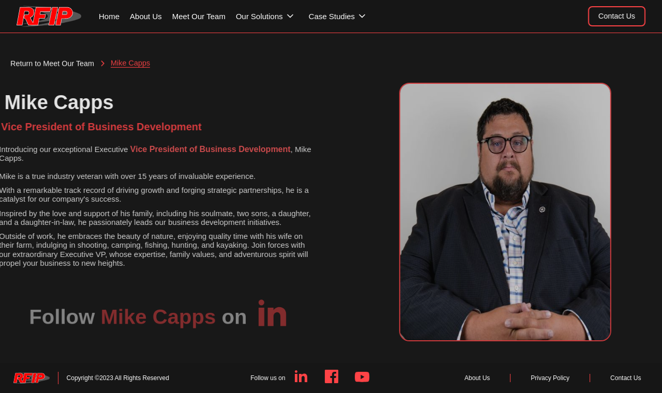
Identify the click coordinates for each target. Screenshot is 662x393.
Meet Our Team (198, 16)
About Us (146, 16)
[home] (49, 16)
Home (109, 16)
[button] (270, 16)
